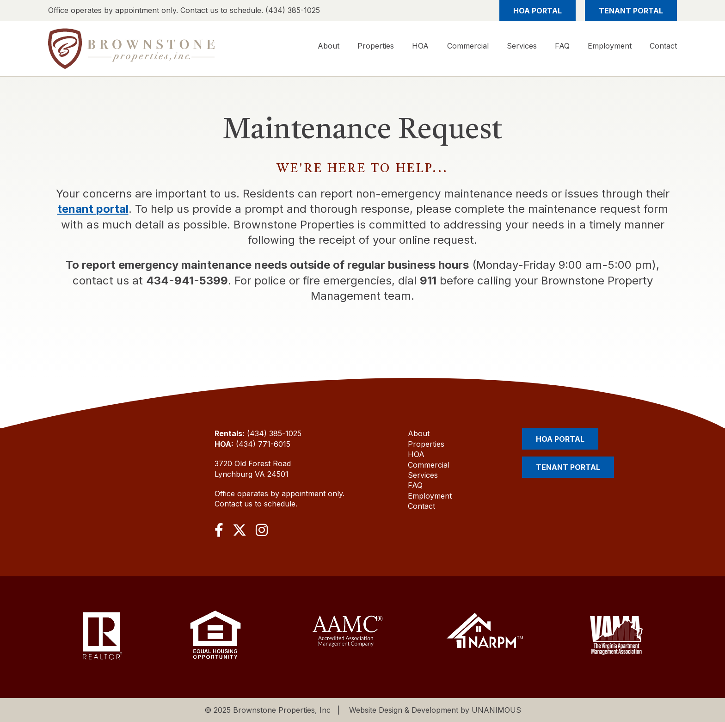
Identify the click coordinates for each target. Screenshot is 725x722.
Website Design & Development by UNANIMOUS (435, 710)
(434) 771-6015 (263, 444)
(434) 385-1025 (274, 433)
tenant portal (93, 209)
